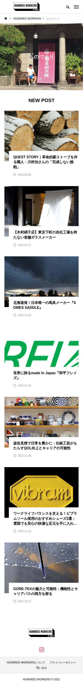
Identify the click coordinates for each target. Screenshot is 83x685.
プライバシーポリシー (63, 662)
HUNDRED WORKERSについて (26, 662)
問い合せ (41, 667)
